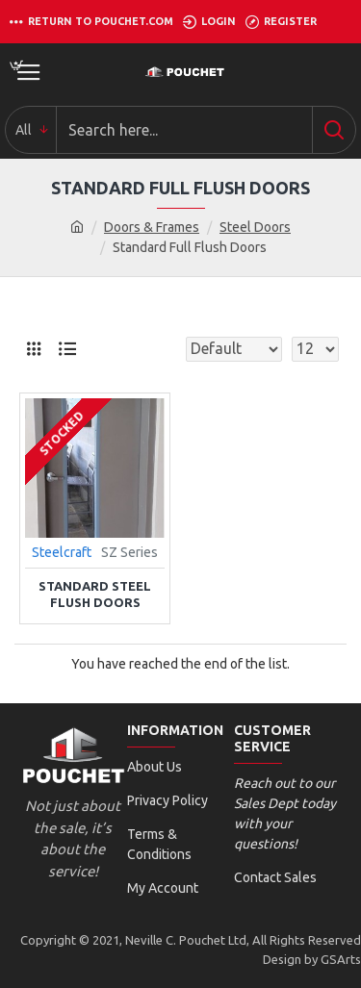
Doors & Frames (151, 227)
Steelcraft (61, 552)
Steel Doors (255, 227)
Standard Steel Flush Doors (95, 594)
